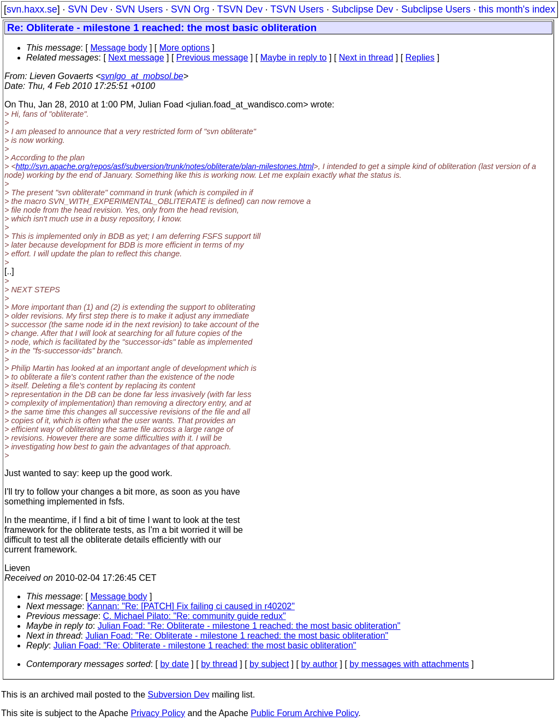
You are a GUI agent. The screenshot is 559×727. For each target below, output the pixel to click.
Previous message (212, 57)
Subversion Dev (179, 694)
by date (174, 664)
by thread (219, 664)
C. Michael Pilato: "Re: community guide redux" (194, 616)
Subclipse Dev (362, 9)
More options (184, 47)
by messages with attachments (409, 664)
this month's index (517, 9)
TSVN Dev (240, 9)
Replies (420, 57)
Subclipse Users (436, 9)
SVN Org (190, 9)
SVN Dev (87, 9)
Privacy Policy (157, 713)
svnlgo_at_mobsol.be (142, 76)
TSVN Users (297, 9)
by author (319, 664)
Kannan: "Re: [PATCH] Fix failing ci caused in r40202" (191, 606)
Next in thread (366, 57)
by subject (269, 664)
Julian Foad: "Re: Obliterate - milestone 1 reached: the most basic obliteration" (249, 625)
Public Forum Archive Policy (304, 713)
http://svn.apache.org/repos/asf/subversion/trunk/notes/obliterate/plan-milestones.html (165, 166)
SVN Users (139, 9)
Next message (136, 57)
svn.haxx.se (32, 9)
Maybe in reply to (293, 57)
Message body (118, 47)
